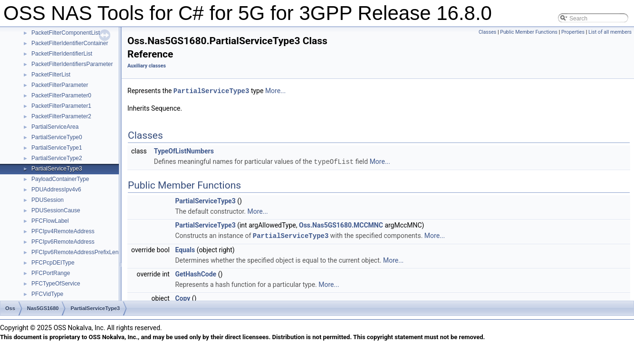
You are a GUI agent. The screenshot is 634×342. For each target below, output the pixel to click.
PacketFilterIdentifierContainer (69, 43)
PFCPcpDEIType (53, 262)
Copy (182, 297)
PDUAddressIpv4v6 (56, 189)
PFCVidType (47, 294)
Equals (185, 248)
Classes (487, 32)
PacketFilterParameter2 (61, 116)
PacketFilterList (50, 74)
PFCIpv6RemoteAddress (63, 241)
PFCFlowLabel (50, 221)
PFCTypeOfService (55, 283)
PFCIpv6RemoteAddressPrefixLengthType (85, 252)
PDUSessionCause (55, 210)
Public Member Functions (528, 32)
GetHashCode (195, 272)
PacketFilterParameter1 (61, 106)
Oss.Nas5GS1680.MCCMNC (341, 224)
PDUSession (47, 200)
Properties (573, 32)
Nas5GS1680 (43, 308)
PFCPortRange (50, 273)
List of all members (610, 32)
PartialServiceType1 (56, 147)
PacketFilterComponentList (65, 32)
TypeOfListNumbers (184, 150)
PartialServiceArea (54, 127)
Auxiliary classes (146, 66)
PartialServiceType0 (56, 137)
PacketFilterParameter (59, 85)
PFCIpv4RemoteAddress (63, 231)
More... (275, 91)
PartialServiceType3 (56, 168)
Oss (10, 308)
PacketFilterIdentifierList (61, 53)
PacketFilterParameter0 (61, 95)
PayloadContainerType (60, 179)
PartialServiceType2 (56, 158)
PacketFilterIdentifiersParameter (72, 64)
